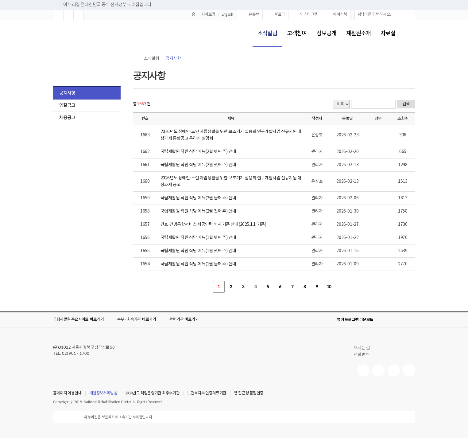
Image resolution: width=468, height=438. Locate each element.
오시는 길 (364, 348)
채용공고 (67, 117)
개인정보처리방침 (103, 393)
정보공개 (326, 33)
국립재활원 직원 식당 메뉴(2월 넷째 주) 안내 (198, 151)
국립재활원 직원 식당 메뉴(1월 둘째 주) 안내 (198, 264)
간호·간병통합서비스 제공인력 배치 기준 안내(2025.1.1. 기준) (213, 224)
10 (329, 287)
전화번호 (361, 354)
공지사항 (67, 93)
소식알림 (265, 29)
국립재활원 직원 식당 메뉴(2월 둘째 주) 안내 (198, 198)
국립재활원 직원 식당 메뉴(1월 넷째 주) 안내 (198, 237)
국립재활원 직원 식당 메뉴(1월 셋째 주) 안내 (198, 250)
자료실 (388, 33)
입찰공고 (67, 105)
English (227, 14)
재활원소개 (358, 33)
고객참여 (297, 33)
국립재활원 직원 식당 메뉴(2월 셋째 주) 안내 (198, 164)
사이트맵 (208, 14)
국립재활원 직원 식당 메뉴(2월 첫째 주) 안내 (198, 211)
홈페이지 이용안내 (67, 393)
